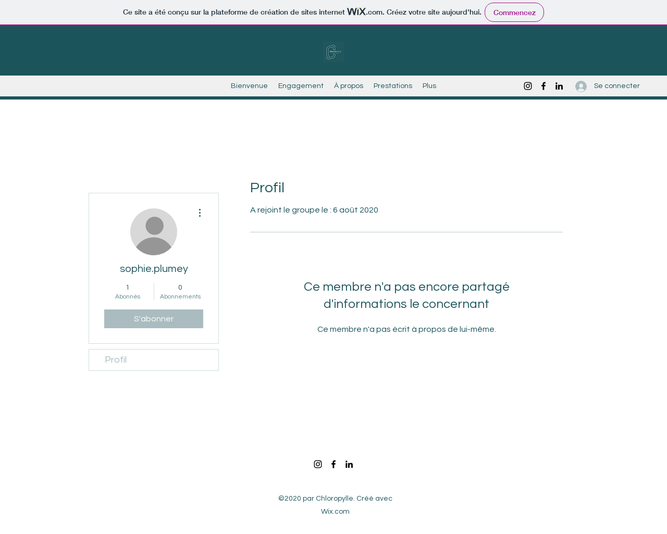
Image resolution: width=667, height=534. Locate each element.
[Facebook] (543, 86)
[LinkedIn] (559, 86)
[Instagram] (528, 86)
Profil (116, 360)
